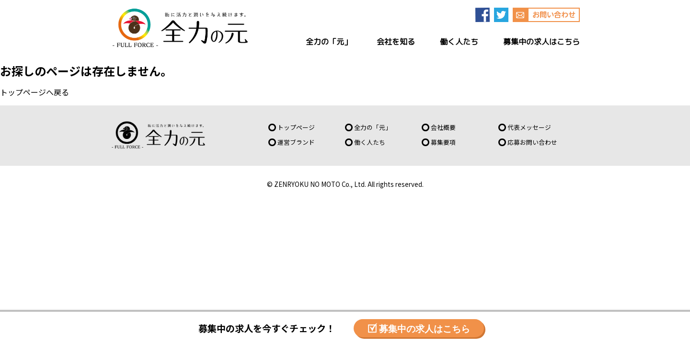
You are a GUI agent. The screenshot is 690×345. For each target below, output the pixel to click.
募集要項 (443, 142)
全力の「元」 (372, 127)
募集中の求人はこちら (424, 328)
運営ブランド (296, 142)
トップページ (23, 92)
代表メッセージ (529, 127)
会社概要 (443, 127)
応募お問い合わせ (532, 142)
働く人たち (369, 142)
